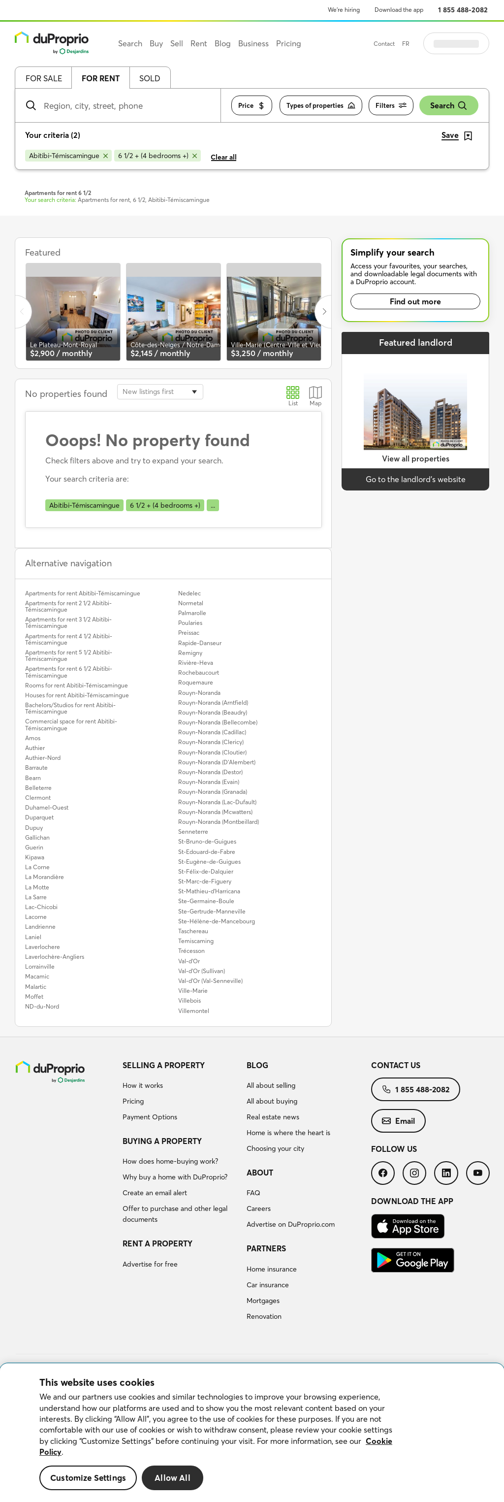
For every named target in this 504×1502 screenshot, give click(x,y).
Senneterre (193, 831)
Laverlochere (42, 946)
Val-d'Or (189, 961)
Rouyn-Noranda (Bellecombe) (217, 722)
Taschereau (193, 931)
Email (398, 1121)
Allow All (172, 1477)
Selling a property (164, 1065)
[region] (252, 1433)
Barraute (36, 767)
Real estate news (273, 1116)
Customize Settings (88, 1477)
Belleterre (38, 787)
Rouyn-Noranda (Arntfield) (213, 702)
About (260, 1172)
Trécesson (191, 950)
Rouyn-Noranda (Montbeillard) (218, 821)
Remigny (190, 652)
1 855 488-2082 (463, 9)
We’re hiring (344, 9)
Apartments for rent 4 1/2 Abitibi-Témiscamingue (68, 639)
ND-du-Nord (42, 1006)
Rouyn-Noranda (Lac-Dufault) (217, 802)
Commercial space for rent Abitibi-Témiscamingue (71, 724)
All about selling (271, 1085)
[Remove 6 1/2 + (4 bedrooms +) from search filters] (157, 156)
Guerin (34, 847)
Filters (391, 105)
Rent (198, 43)
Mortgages (263, 1300)
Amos (32, 738)
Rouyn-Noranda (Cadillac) (212, 732)
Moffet (34, 996)
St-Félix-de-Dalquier (205, 871)
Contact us (395, 1065)
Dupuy (34, 827)
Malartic (35, 986)
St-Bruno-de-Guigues (207, 841)
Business (253, 43)
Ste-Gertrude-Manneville (212, 911)
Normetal (190, 603)
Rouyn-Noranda (199, 692)
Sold (149, 78)
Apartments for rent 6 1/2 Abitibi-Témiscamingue (68, 672)
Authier (35, 747)
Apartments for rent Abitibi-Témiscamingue (82, 593)
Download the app (399, 9)
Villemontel (193, 1010)
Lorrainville (40, 966)
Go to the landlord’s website (416, 479)
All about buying (272, 1101)
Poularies (190, 622)
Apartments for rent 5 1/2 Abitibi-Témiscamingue (68, 655)
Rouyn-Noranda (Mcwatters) (215, 812)
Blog (257, 1065)
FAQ (253, 1192)
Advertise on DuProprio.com (291, 1224)
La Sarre (36, 897)
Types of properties (320, 105)
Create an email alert (155, 1192)
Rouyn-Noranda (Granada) (212, 791)
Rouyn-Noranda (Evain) (208, 781)
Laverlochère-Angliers (54, 956)
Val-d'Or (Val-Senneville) (210, 980)
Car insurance (268, 1284)
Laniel (33, 937)
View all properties (415, 458)
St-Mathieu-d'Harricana (209, 891)
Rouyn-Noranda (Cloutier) (212, 752)
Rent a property (157, 1243)
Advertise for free (150, 1264)
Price (251, 105)
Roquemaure (195, 682)
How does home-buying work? (170, 1161)
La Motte (37, 887)
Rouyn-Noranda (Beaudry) (212, 712)
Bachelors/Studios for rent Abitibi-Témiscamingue (70, 708)
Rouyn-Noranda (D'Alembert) (216, 762)
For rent (101, 78)
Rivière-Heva (195, 662)
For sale (44, 78)
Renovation (264, 1316)
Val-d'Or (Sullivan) (201, 971)
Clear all (224, 157)
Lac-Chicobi (41, 907)
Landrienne (40, 926)
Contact (408, 43)
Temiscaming (196, 941)
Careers (259, 1208)
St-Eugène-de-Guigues (209, 861)
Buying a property (162, 1141)
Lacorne (36, 916)
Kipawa (34, 857)
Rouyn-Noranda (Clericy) (211, 742)
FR (430, 43)
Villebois (189, 1000)
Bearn (33, 778)
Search (449, 105)
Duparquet (39, 817)
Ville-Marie (193, 990)
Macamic (37, 976)
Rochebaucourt (198, 672)
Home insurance (272, 1269)
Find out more (415, 301)
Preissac (188, 632)
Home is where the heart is (288, 1132)
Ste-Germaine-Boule (206, 901)
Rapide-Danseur (199, 643)
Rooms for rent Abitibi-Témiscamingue (76, 685)
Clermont (38, 797)
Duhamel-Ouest (46, 807)
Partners (266, 1248)
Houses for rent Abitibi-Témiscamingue (77, 695)
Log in (468, 43)
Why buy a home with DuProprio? (175, 1177)
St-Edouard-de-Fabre (206, 851)
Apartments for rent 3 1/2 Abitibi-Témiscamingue (68, 622)
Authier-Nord (43, 757)
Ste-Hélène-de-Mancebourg (216, 921)
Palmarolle (192, 613)
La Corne (37, 867)
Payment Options (150, 1116)
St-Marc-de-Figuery (204, 881)
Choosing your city (275, 1148)
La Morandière (44, 877)
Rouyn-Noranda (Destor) (210, 772)
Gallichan (37, 837)
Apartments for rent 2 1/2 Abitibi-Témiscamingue (68, 606)
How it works (143, 1085)
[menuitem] (181, 1093)
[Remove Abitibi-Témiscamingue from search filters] (68, 156)
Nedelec (189, 593)
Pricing (133, 1101)
